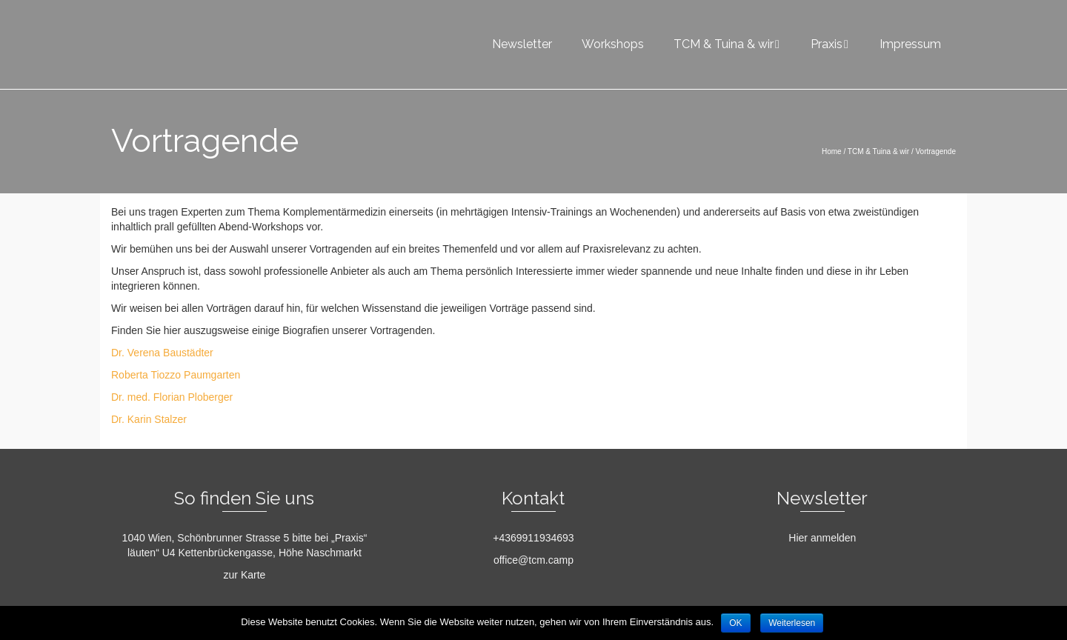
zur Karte (245, 575)
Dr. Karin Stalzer (149, 419)
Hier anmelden (822, 538)
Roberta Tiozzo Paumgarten (175, 375)
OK (735, 623)
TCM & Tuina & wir (724, 44)
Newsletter (522, 44)
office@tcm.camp (533, 560)
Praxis (826, 44)
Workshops (613, 44)
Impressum (910, 44)
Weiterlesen (791, 623)
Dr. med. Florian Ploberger (172, 397)
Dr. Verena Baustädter (162, 353)
